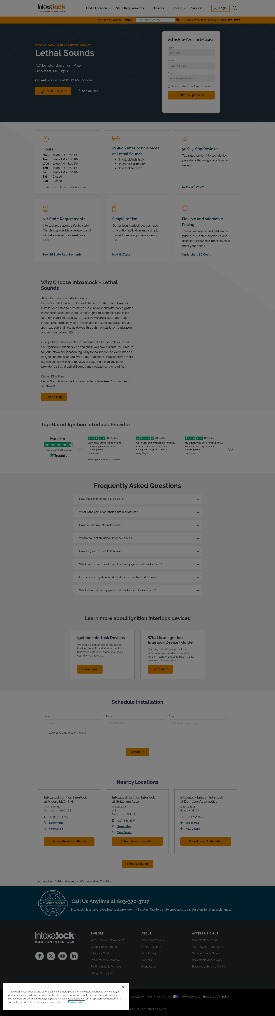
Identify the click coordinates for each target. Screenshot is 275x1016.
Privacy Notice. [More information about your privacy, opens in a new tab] (76, 1002)
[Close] (123, 987)
